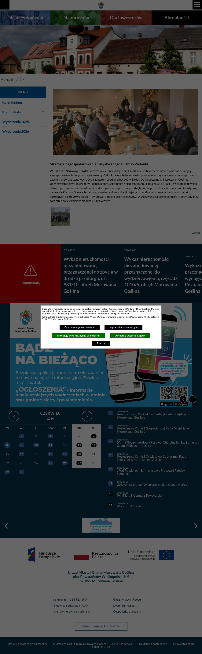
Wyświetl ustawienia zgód (124, 327)
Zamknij (101, 343)
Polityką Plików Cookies (138, 309)
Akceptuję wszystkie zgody (130, 335)
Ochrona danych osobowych (79, 327)
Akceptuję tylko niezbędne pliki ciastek (78, 335)
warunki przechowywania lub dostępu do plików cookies (96, 311)
